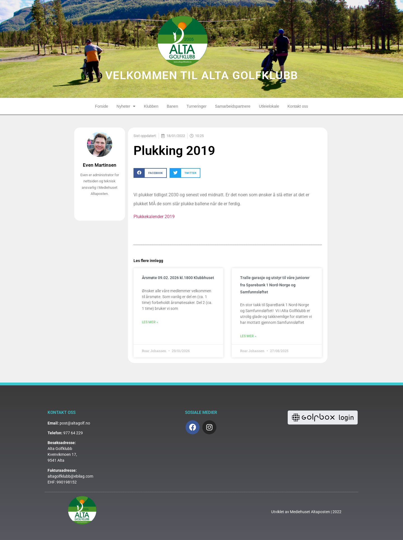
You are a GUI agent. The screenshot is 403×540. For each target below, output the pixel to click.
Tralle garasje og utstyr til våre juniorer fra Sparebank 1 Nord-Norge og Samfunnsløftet (275, 284)
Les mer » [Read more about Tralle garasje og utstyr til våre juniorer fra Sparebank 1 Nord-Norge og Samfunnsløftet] (248, 336)
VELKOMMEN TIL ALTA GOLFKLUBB (201, 75)
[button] (150, 173)
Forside (101, 106)
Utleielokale (269, 106)
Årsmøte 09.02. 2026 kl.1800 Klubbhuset (178, 277)
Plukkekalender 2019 (154, 216)
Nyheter (125, 106)
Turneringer (196, 106)
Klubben (151, 106)
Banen (172, 106)
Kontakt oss (297, 106)
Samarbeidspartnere (232, 106)
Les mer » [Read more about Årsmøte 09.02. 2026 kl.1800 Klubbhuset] (150, 322)
